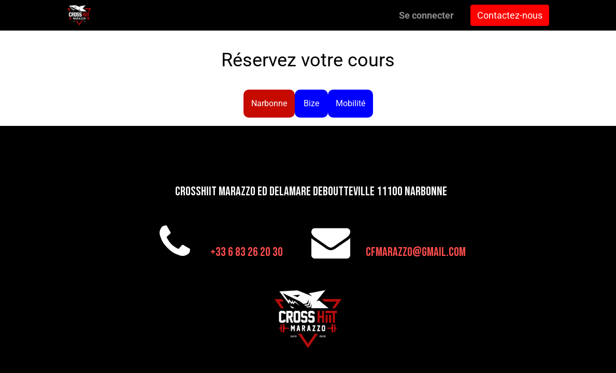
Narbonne (269, 103)
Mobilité (350, 103)
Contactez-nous (509, 15)
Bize (311, 103)
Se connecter (426, 15)
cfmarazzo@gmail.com (416, 252)
